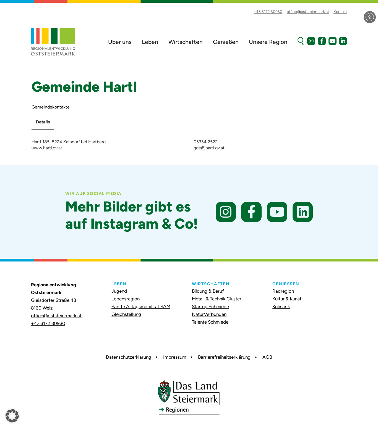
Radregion (283, 291)
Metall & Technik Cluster (216, 299)
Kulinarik (281, 306)
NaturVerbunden (209, 314)
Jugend (119, 291)
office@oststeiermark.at (56, 315)
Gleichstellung (126, 314)
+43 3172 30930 (48, 323)
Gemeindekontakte (51, 107)
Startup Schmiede (210, 306)
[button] (12, 416)
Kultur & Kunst (286, 299)
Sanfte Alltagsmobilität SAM (140, 306)
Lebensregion (125, 299)
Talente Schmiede (210, 322)
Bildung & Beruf (208, 291)
